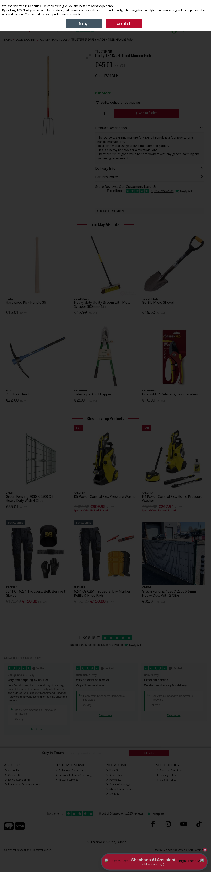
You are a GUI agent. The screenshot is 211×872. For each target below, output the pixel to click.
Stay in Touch (53, 753)
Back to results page (112, 211)
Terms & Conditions (170, 770)
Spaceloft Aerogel (118, 784)
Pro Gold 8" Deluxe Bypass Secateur (170, 394)
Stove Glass (114, 775)
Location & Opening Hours (22, 784)
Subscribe (149, 753)
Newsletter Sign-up (18, 780)
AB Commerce (198, 850)
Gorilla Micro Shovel (158, 302)
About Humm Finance (120, 789)
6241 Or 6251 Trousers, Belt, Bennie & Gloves (36, 593)
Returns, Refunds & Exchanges (75, 775)
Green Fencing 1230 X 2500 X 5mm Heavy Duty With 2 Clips (169, 593)
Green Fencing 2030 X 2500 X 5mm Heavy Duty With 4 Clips (32, 498)
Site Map (113, 793)
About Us (12, 770)
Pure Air (112, 770)
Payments (113, 780)
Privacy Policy (166, 775)
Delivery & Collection (70, 770)
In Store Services (67, 780)
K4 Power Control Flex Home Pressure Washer (172, 498)
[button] (88, 56)
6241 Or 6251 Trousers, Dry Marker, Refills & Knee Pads (102, 593)
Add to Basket (146, 112)
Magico (168, 850)
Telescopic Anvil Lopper (93, 394)
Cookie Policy (166, 780)
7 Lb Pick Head (17, 394)
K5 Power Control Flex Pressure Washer (105, 496)
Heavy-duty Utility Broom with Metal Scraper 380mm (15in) (102, 304)
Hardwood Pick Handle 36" (26, 302)
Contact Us (13, 775)
